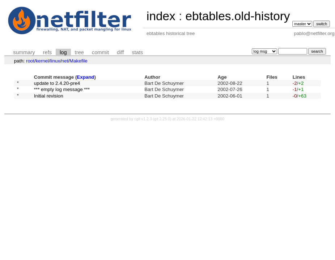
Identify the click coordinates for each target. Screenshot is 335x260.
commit (100, 52)
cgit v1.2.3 (143, 122)
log (63, 52)
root (30, 61)
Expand (85, 77)
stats (137, 52)
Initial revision (48, 98)
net (65, 61)
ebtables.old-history (237, 16)
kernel (42, 61)
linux (55, 61)
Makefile (78, 61)
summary (24, 52)
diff (120, 52)
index (161, 16)
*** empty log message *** (62, 91)
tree (79, 52)
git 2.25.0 (162, 122)
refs (47, 52)
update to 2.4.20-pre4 (57, 83)
